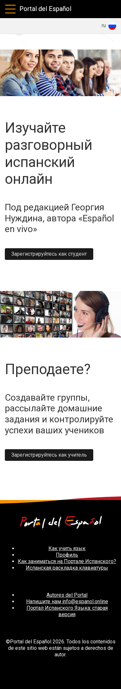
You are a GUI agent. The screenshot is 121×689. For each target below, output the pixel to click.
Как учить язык (67, 548)
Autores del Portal (66, 595)
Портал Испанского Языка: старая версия (67, 611)
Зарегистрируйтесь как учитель (49, 455)
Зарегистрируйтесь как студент (49, 254)
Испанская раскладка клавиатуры (67, 568)
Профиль (67, 555)
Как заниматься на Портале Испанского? (67, 561)
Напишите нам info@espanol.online (67, 601)
